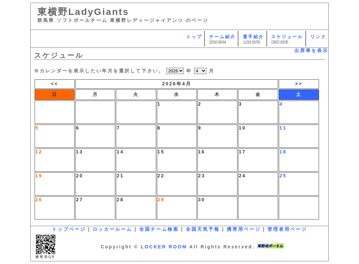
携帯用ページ (244, 229)
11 (283, 128)
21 (120, 175)
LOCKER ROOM (164, 246)
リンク (318, 36)
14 (120, 151)
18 (283, 151)
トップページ (69, 229)
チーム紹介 (222, 36)
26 (39, 199)
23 (201, 175)
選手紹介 (253, 36)
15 (161, 151)
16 (201, 151)
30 (201, 199)
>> (298, 83)
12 (39, 151)
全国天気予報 (203, 229)
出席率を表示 (311, 50)
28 (120, 199)
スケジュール (287, 36)
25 (283, 175)
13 (79, 151)
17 (242, 151)
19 (39, 175)
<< (54, 83)
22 (161, 175)
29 (161, 199)
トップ (194, 36)
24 (242, 175)
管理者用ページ (287, 229)
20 (79, 175)
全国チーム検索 (159, 229)
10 (242, 128)
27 (79, 199)
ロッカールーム (112, 229)
